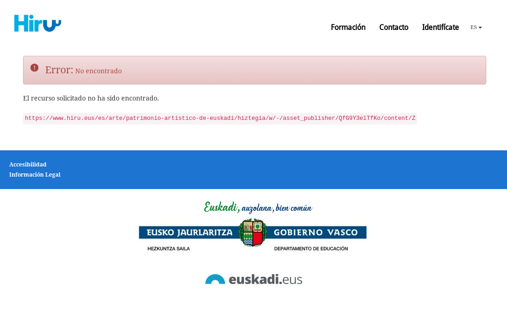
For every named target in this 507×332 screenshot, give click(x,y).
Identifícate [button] (440, 27)
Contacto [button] (393, 27)
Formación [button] (348, 27)
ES (476, 27)
